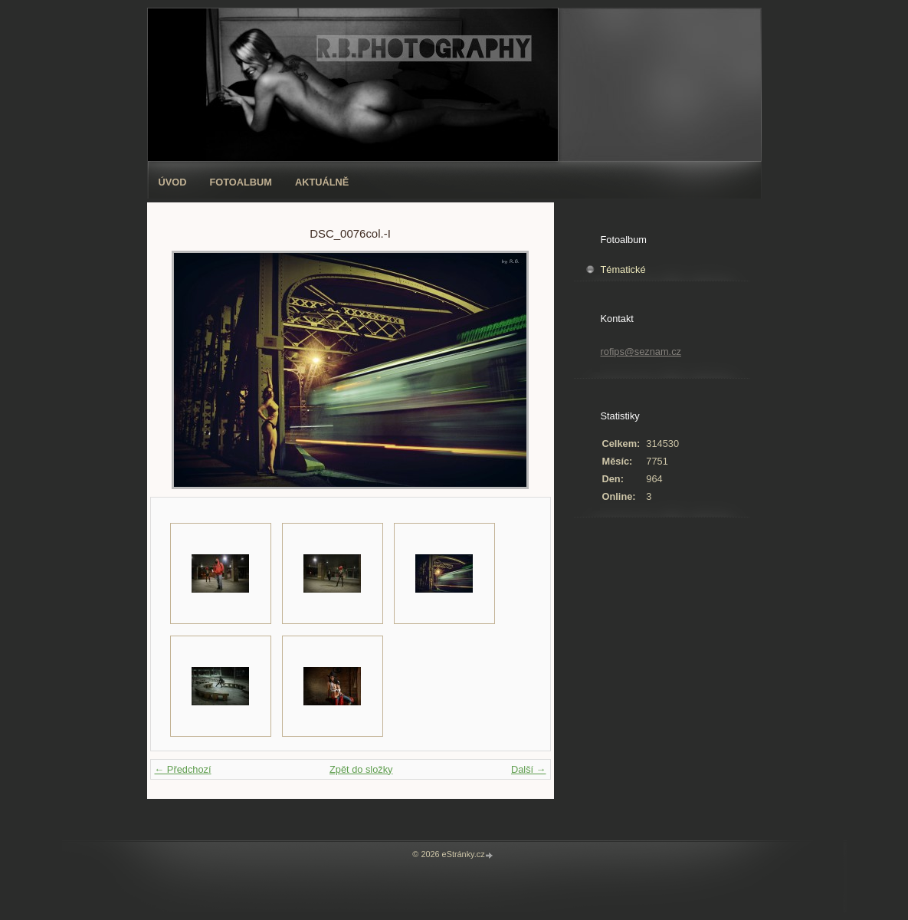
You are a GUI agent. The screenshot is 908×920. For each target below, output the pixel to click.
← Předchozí (183, 769)
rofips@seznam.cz (641, 351)
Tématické (623, 269)
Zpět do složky (361, 769)
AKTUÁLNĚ (322, 182)
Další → (528, 769)
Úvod (173, 182)
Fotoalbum (240, 182)
